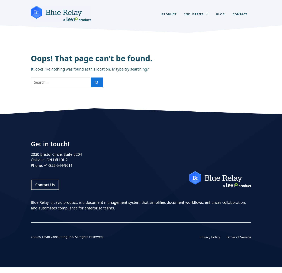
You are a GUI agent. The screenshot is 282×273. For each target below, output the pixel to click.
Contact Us (45, 184)
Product (169, 14)
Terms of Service (238, 237)
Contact (240, 14)
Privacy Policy (209, 237)
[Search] (97, 82)
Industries (198, 14)
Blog (220, 14)
